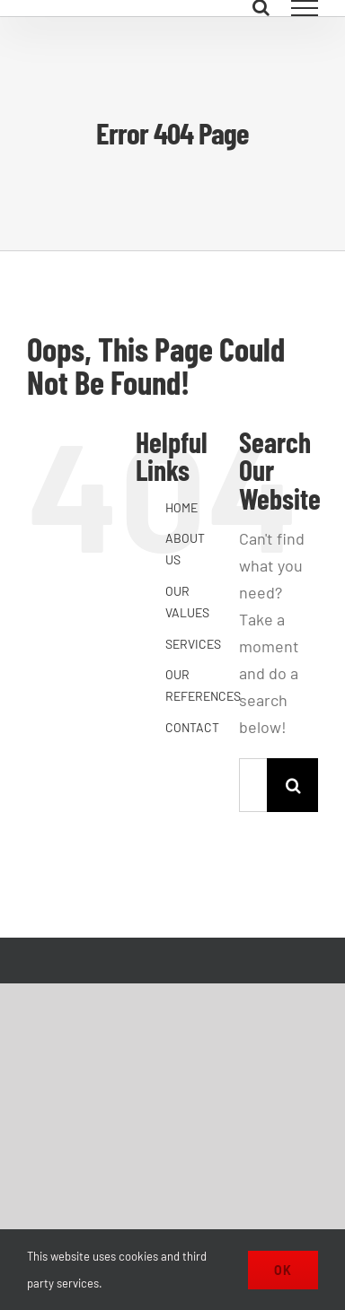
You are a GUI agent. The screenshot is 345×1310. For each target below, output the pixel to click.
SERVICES (193, 643)
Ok (283, 1270)
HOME (181, 507)
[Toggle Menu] (305, 8)
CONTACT (192, 727)
